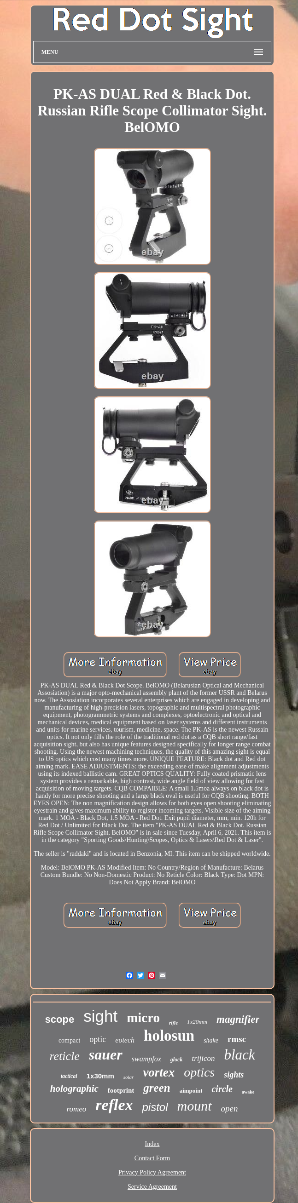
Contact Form (152, 1158)
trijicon (203, 1058)
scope (60, 1019)
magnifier (237, 1019)
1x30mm (100, 1076)
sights (234, 1074)
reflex (114, 1104)
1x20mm (197, 1021)
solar (128, 1077)
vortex (159, 1072)
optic (97, 1039)
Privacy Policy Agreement (152, 1172)
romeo (77, 1109)
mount (194, 1105)
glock (176, 1059)
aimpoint (191, 1090)
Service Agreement (152, 1186)
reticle (64, 1056)
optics (199, 1072)
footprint (121, 1090)
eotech (124, 1040)
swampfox (146, 1059)
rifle (173, 1022)
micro (143, 1017)
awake (248, 1091)
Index (152, 1143)
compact (69, 1040)
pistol (155, 1107)
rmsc (237, 1039)
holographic (74, 1088)
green (156, 1088)
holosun (169, 1035)
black (239, 1055)
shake (211, 1040)
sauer (106, 1054)
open (229, 1108)
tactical (69, 1076)
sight (100, 1016)
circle (222, 1089)
